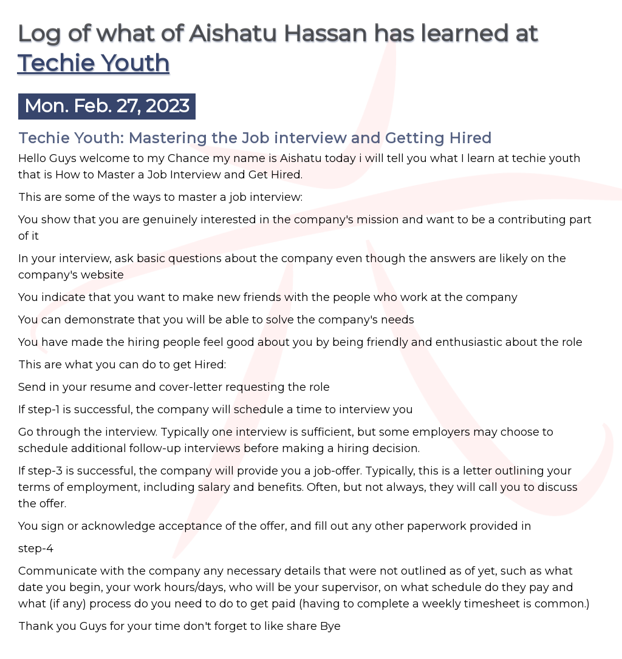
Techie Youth (93, 63)
